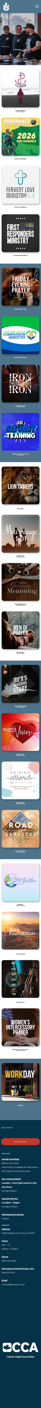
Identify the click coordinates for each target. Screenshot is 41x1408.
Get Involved (20, 1188)
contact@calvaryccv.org (13, 1331)
